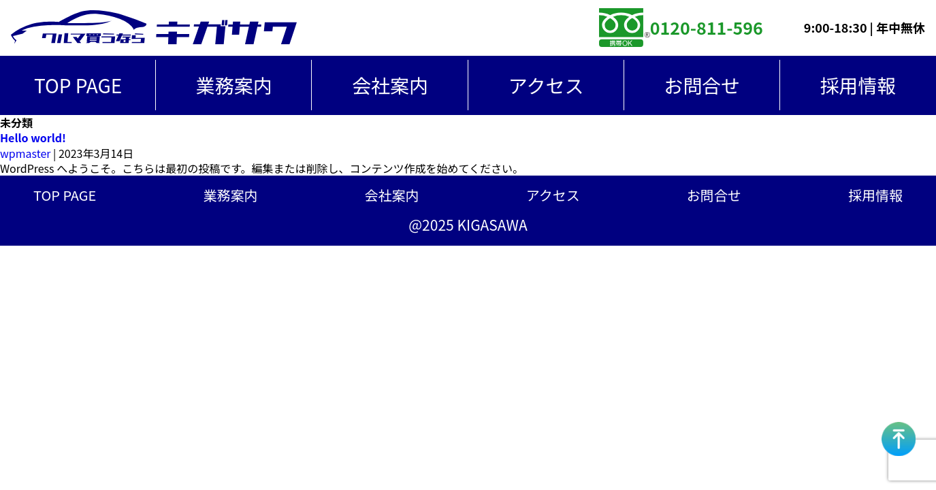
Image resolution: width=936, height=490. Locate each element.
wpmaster (25, 153)
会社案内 (390, 85)
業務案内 (234, 85)
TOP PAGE (78, 85)
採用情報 (875, 195)
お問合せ (702, 85)
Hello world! (33, 137)
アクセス (546, 85)
